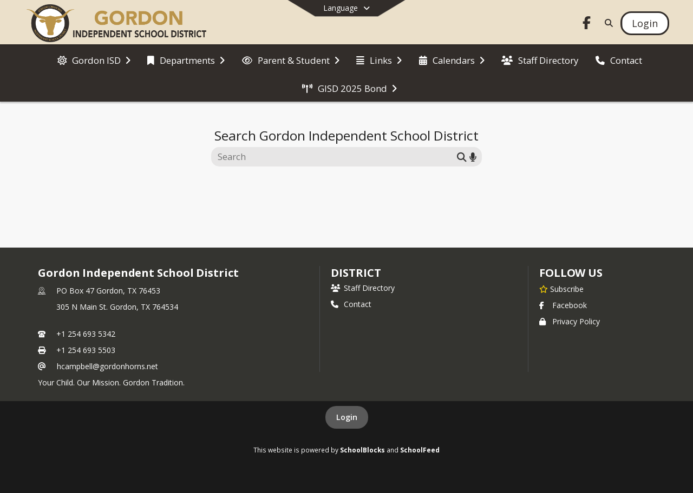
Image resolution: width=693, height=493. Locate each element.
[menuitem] (94, 59)
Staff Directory (363, 288)
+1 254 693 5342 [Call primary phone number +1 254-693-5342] (85, 334)
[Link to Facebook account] (587, 24)
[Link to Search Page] (606, 23)
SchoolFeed (420, 449)
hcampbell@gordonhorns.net (107, 366)
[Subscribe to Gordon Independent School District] (561, 289)
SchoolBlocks (362, 449)
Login (346, 417)
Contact (351, 304)
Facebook (563, 305)
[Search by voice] (472, 156)
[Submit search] (462, 156)
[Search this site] (335, 157)
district (356, 272)
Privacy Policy (569, 321)
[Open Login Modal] (644, 23)
